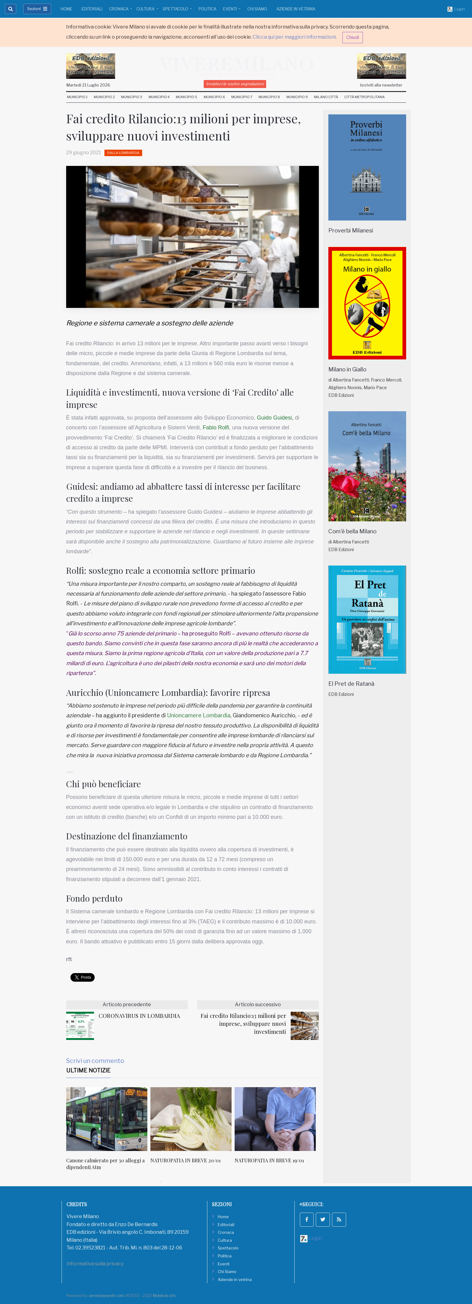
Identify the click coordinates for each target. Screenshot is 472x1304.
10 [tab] (234, 1182)
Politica (207, 8)
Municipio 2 (104, 97)
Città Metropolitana (364, 97)
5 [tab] (188, 1182)
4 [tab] (179, 1182)
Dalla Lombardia (123, 153)
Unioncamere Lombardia (198, 715)
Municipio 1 (77, 97)
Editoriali (91, 8)
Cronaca (119, 8)
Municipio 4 (159, 97)
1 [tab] (151, 1182)
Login (456, 9)
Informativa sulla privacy (94, 1264)
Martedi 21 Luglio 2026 (88, 84)
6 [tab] (197, 1182)
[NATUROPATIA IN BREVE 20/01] (191, 1119)
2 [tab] (160, 1182)
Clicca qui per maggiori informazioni (294, 37)
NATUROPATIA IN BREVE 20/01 (185, 1160)
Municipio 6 (214, 97)
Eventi (230, 8)
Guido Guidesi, (275, 418)
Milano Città (326, 97)
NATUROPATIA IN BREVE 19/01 (269, 1160)
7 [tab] (206, 1182)
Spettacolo (176, 8)
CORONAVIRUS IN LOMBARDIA (139, 1015)
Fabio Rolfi (216, 427)
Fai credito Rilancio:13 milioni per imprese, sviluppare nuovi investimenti (243, 1023)
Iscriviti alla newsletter (381, 84)
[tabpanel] (108, 1132)
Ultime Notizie (88, 1070)
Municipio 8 (269, 97)
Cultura (145, 8)
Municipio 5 (186, 97)
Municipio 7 (241, 97)
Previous (62, 1132)
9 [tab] (224, 1182)
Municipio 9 (297, 97)
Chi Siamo (257, 8)
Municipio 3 (131, 97)
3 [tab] (169, 1182)
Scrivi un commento (95, 1060)
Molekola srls (164, 1295)
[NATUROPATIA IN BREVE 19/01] (275, 1119)
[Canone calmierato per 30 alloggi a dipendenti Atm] (106, 1119)
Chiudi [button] (352, 37)
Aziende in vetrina (295, 8)
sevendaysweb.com (106, 1295)
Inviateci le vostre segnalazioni (235, 83)
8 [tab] (215, 1182)
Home (66, 8)
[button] (70, 772)
